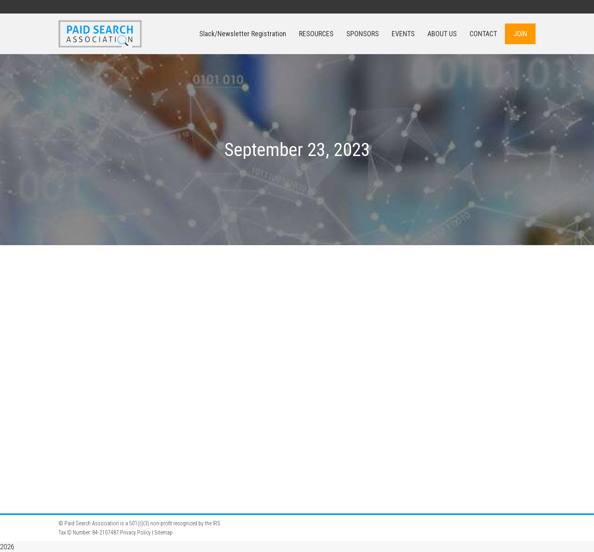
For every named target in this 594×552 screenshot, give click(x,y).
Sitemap (163, 532)
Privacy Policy (135, 532)
